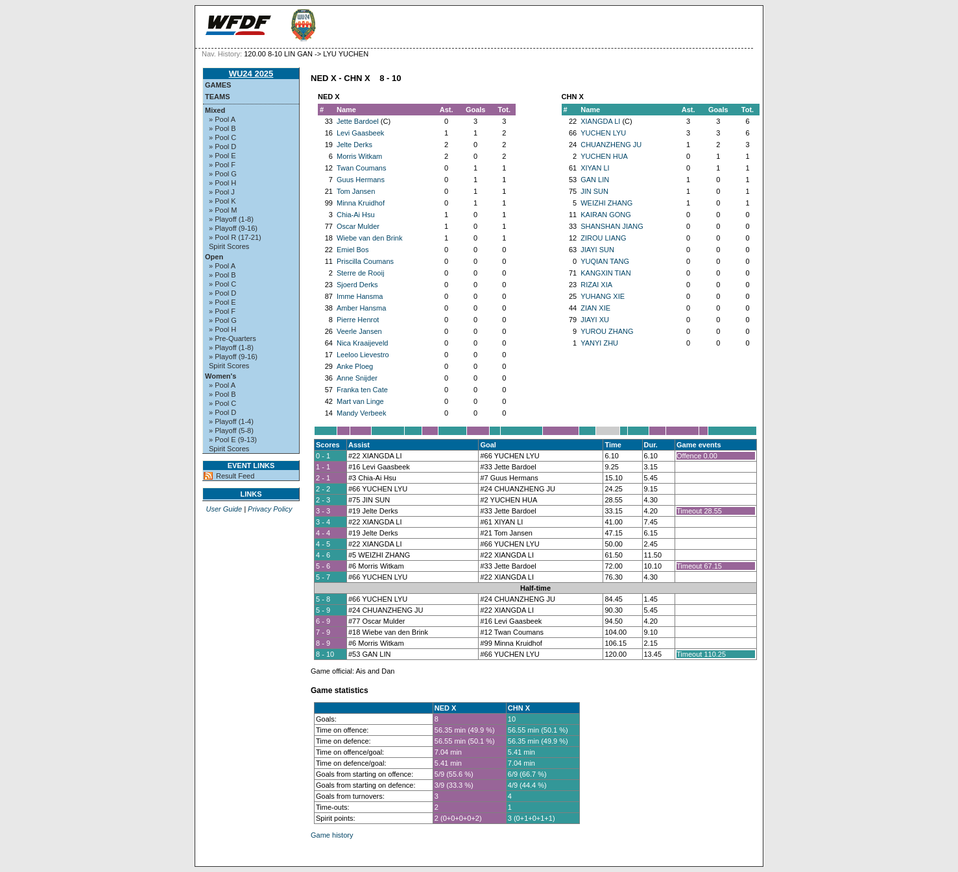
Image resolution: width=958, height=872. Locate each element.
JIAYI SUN (597, 249)
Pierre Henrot (358, 320)
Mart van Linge (360, 401)
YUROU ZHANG (607, 331)
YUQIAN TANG (605, 261)
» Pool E (222, 155)
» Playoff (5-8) (231, 430)
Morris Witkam (359, 156)
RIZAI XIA (596, 285)
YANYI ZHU (599, 343)
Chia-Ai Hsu (356, 214)
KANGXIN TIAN (605, 273)
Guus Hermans (361, 179)
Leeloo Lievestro (363, 355)
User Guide (224, 509)
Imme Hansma (360, 296)
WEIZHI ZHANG (606, 203)
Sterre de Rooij (360, 273)
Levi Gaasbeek (360, 133)
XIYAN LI (595, 168)
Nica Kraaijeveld (362, 343)
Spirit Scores (229, 246)
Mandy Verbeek (361, 413)
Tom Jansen (356, 191)
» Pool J (222, 192)
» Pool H (222, 183)
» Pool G (223, 174)
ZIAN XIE (595, 308)
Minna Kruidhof (361, 203)
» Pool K (222, 201)
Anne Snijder (357, 378)
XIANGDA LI (600, 121)
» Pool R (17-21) (235, 237)
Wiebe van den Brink (370, 238)
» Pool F (222, 165)
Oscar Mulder (358, 226)
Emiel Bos (353, 249)
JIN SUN (594, 191)
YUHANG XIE (603, 296)
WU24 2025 (251, 73)
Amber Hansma (361, 308)
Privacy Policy (270, 509)
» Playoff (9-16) (233, 228)
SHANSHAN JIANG (612, 226)
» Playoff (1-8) (231, 219)
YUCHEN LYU (603, 133)
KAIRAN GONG (606, 214)
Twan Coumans (361, 168)
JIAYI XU (595, 320)
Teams (217, 96)
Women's (220, 376)
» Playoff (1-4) (231, 421)
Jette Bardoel (358, 121)
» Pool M (223, 210)
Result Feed (235, 476)
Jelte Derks (354, 144)
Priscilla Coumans (365, 261)
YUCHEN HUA (604, 156)
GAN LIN (595, 179)
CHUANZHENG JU (611, 144)
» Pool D (222, 146)
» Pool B (222, 128)
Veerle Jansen (359, 331)
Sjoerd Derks (357, 285)
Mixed (215, 110)
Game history (332, 835)
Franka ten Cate (362, 390)
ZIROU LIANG (603, 238)
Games (218, 85)
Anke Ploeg (355, 366)
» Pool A (222, 119)
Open (214, 257)
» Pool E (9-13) (233, 439)
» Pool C (222, 137)
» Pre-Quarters (232, 338)
